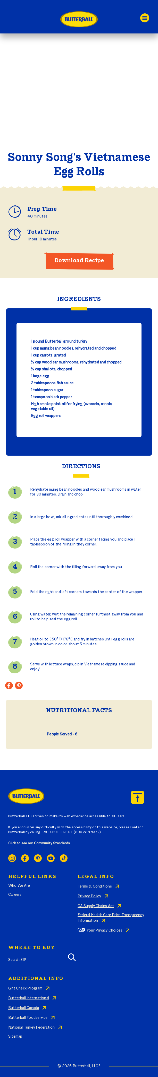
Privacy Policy (89, 896)
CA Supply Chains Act (96, 906)
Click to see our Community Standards (39, 843)
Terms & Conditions (95, 886)
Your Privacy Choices (104, 930)
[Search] (72, 959)
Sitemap (15, 1037)
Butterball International (28, 998)
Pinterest (38, 858)
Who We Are (19, 886)
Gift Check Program (25, 988)
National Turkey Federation (31, 1028)
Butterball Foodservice (28, 1018)
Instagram (12, 858)
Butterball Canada (23, 1008)
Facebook (25, 858)
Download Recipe (79, 261)
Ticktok (64, 858)
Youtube (51, 858)
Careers (14, 895)
